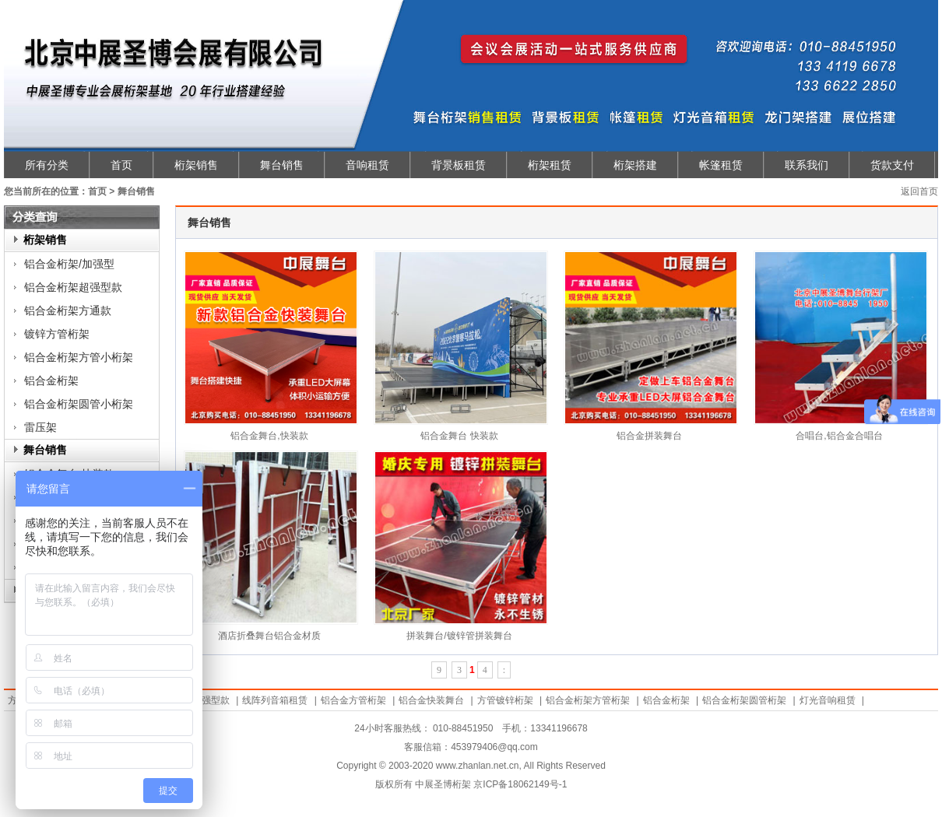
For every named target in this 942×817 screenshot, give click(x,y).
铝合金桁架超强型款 (73, 287)
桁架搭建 (635, 165)
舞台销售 (282, 165)
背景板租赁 (458, 165)
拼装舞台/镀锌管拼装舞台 (458, 635)
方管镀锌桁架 (505, 700)
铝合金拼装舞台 (649, 435)
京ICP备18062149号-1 (520, 784)
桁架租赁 (549, 165)
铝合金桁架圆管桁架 (744, 700)
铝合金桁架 (51, 380)
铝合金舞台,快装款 (269, 435)
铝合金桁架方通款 (67, 310)
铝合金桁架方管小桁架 (78, 357)
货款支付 (892, 165)
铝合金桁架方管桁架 (588, 700)
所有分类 (47, 165)
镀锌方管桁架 (57, 334)
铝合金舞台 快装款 (458, 435)
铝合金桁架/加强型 (69, 264)
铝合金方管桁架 (353, 700)
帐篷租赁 (721, 165)
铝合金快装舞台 (431, 700)
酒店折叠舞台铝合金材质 (269, 635)
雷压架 (40, 427)
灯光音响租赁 (828, 700)
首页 (121, 165)
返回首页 (919, 191)
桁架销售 (196, 165)
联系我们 (806, 165)
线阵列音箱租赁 (275, 700)
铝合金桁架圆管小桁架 (78, 404)
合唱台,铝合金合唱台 (839, 435)
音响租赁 (367, 165)
